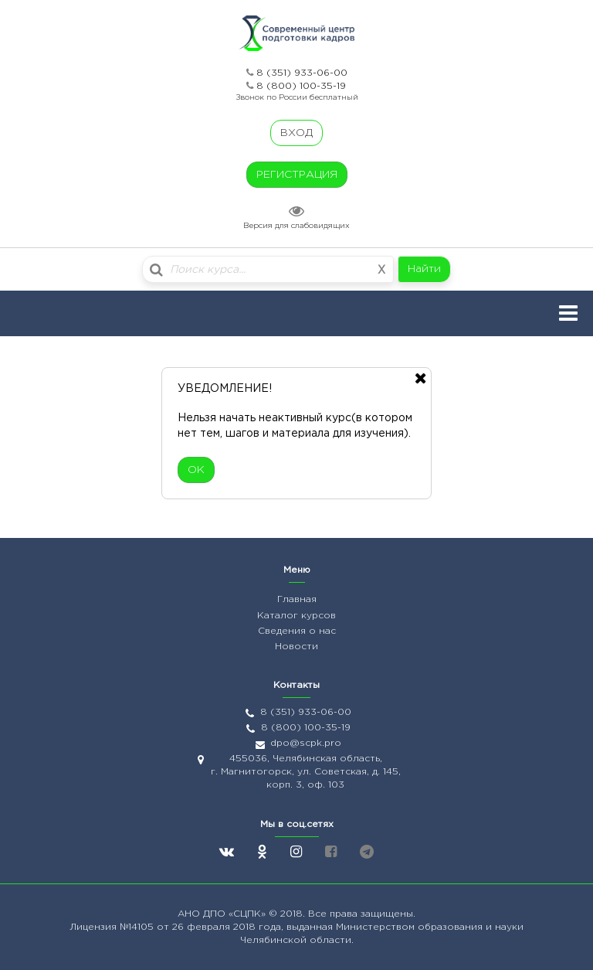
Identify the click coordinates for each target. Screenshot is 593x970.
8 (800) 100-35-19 (301, 86)
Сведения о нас (297, 631)
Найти (424, 269)
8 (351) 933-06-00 (301, 73)
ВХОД (296, 133)
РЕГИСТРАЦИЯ (296, 174)
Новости (296, 646)
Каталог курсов (296, 615)
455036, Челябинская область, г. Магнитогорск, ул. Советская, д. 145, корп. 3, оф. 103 (306, 771)
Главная (297, 599)
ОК (196, 470)
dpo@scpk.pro (305, 743)
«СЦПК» (249, 914)
